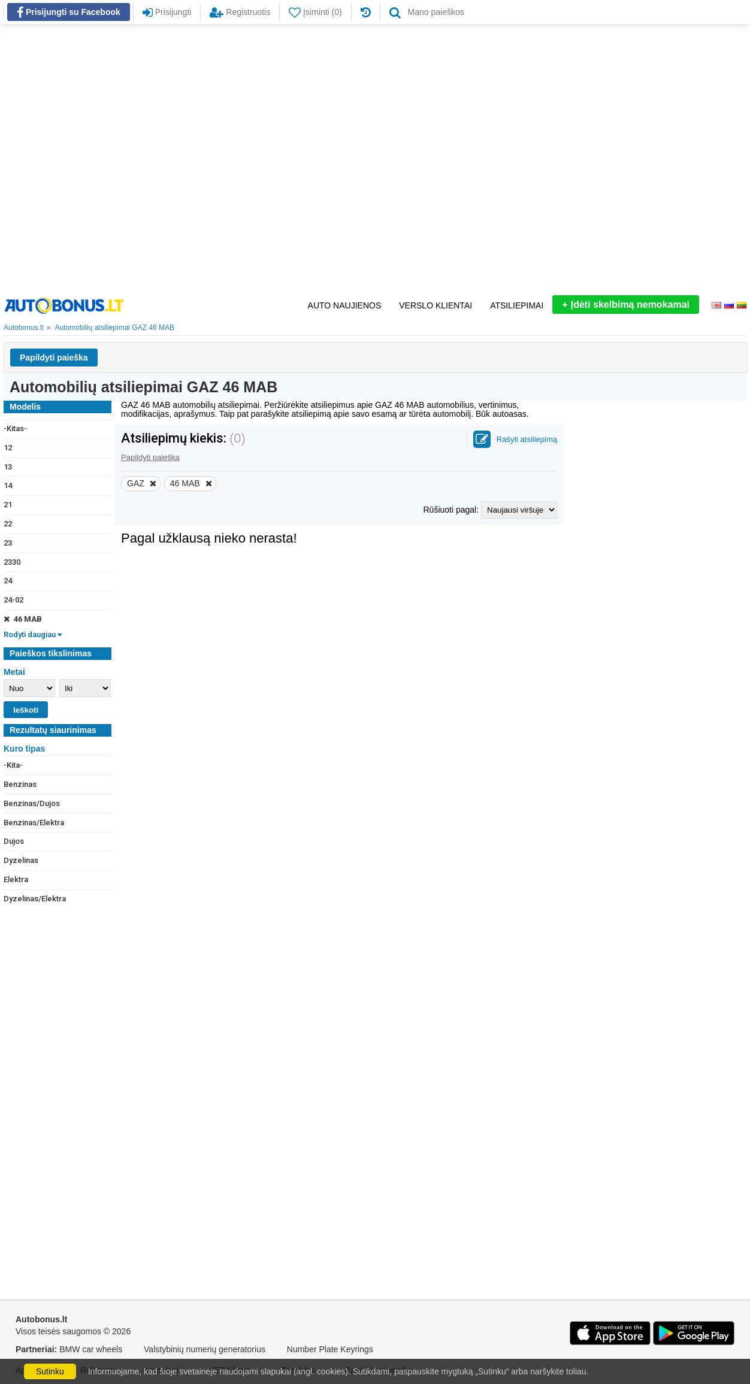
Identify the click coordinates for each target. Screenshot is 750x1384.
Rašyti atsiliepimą (527, 439)
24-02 (13, 599)
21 (8, 504)
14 (8, 485)
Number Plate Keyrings (330, 1349)
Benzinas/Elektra (34, 822)
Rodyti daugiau (33, 634)
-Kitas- (15, 428)
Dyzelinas (21, 860)
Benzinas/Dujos (32, 803)
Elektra (16, 879)
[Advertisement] (133, 159)
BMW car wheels (90, 1349)
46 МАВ (23, 618)
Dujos (14, 841)
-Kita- (13, 765)
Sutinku (50, 1371)
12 (8, 447)
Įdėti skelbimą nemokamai (625, 304)
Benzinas (20, 784)
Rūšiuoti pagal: (452, 509)
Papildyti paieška (54, 357)
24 (8, 580)
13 (8, 466)
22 (8, 523)
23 (8, 542)
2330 (12, 562)
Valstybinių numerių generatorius (204, 1349)
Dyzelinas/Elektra (35, 898)
